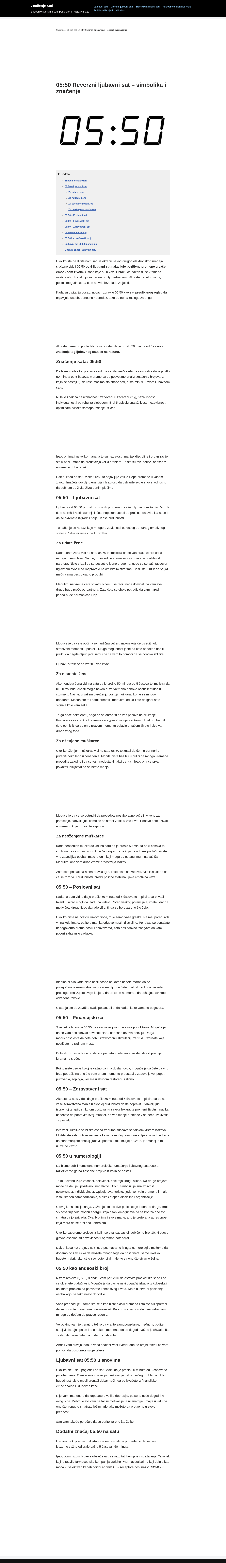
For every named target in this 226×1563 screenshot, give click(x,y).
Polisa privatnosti (99, 1558)
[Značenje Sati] (60, 8)
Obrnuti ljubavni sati (122, 6)
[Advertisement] (113, 57)
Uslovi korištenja (125, 1558)
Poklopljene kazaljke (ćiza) (176, 6)
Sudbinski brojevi (103, 10)
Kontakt (163, 1558)
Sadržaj (65, 174)
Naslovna (60, 30)
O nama (78, 1558)
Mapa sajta (148, 1558)
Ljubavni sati (101, 6)
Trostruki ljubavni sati (148, 6)
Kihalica (120, 10)
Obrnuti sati (72, 30)
